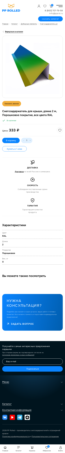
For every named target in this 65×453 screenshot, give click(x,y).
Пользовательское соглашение (45, 436)
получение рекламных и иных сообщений (18, 355)
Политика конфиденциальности (16, 436)
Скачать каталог (50, 19)
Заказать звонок (11, 103)
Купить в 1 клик (14, 149)
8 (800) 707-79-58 (54, 10)
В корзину (11, 140)
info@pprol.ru (56, 13)
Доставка (19, 171)
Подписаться (32, 369)
